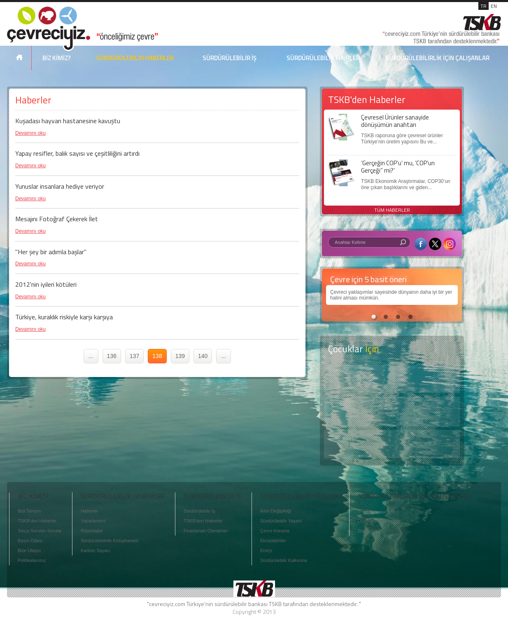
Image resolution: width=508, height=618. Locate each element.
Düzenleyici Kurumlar (379, 520)
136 (112, 356)
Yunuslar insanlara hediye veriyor (59, 186)
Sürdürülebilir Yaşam (281, 520)
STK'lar (365, 510)
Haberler (89, 510)
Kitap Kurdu (392, 444)
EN (494, 6)
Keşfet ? (392, 379)
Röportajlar (92, 530)
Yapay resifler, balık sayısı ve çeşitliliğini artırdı (77, 153)
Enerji (266, 550)
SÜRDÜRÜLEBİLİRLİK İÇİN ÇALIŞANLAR (437, 58)
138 (157, 356)
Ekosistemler (273, 540)
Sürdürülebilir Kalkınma (283, 560)
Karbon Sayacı (95, 550)
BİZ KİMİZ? (56, 58)
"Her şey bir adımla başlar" (50, 252)
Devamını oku (30, 133)
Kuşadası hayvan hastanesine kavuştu (67, 121)
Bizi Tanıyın (29, 510)
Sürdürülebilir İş (199, 510)
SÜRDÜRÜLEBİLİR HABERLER (135, 58)
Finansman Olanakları (206, 530)
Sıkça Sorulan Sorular (40, 530)
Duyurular (368, 530)
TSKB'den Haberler (37, 520)
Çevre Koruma (274, 530)
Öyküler (392, 411)
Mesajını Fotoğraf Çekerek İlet (56, 219)
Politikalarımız (32, 560)
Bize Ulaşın (29, 550)
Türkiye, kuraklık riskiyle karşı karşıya (64, 317)
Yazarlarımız (93, 520)
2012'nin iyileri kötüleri (46, 284)
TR (483, 6)
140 (202, 356)
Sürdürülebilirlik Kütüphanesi (109, 540)
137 (134, 356)
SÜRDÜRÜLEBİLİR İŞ (229, 58)
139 (180, 356)
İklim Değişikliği (275, 510)
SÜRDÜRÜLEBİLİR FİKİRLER (323, 58)
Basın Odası (30, 540)
